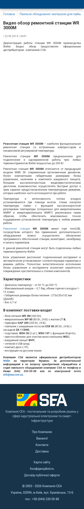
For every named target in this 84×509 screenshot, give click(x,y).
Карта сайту (42, 462)
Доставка (41, 451)
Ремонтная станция (16, 228)
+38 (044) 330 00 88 (45, 499)
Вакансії (42, 438)
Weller (6, 360)
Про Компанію (42, 432)
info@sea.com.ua (13, 374)
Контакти (42, 445)
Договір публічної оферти (42, 475)
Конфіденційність (42, 468)
